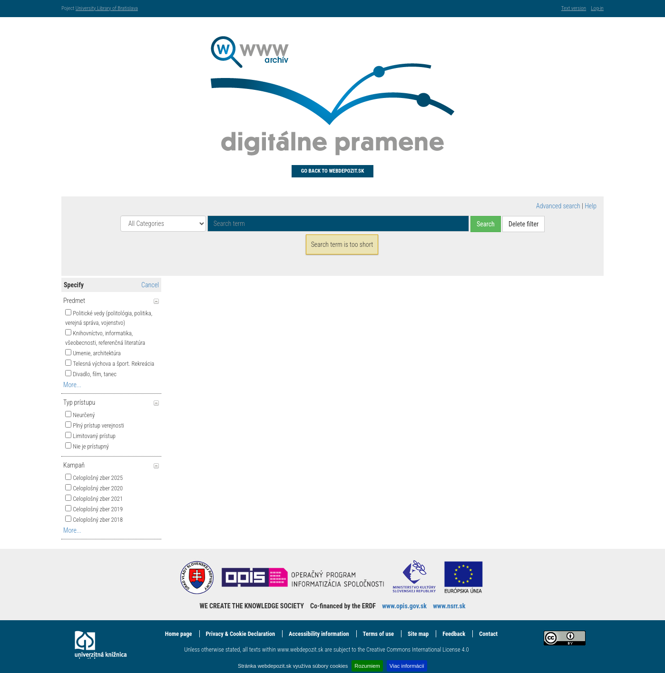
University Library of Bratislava (107, 8)
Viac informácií (407, 666)
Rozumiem (367, 666)
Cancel (150, 285)
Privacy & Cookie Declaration (240, 633)
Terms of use (378, 633)
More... (72, 385)
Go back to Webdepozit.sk (332, 171)
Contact (488, 633)
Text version (573, 8)
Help (591, 206)
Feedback (453, 633)
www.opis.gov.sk (404, 606)
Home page (178, 633)
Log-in (597, 8)
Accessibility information (319, 633)
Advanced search (558, 206)
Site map (418, 633)
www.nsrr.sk (449, 606)
